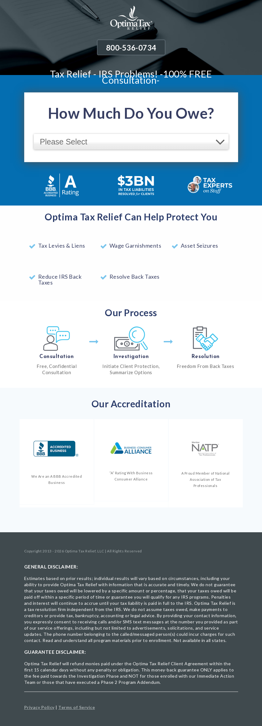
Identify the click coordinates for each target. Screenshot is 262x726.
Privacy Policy (39, 707)
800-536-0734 (131, 47)
